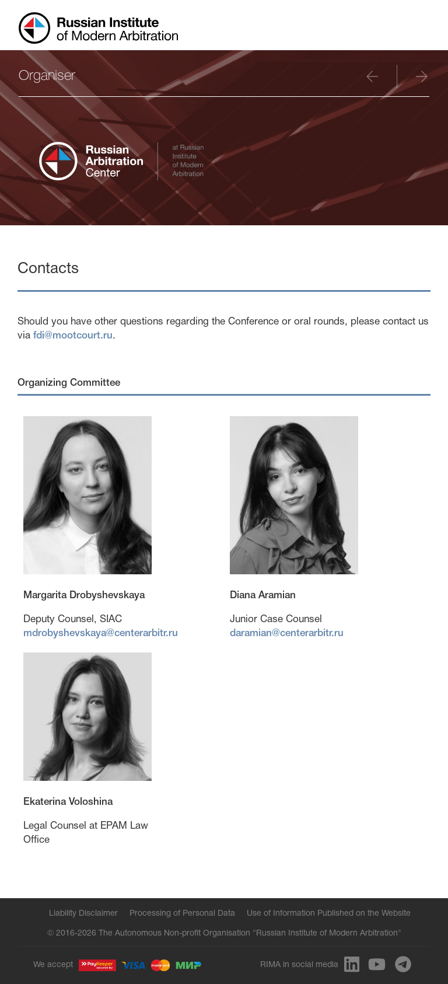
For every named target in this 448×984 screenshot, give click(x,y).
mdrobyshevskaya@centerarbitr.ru (100, 633)
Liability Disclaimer (83, 913)
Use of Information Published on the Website (329, 913)
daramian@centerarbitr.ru (287, 633)
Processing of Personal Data (182, 913)
